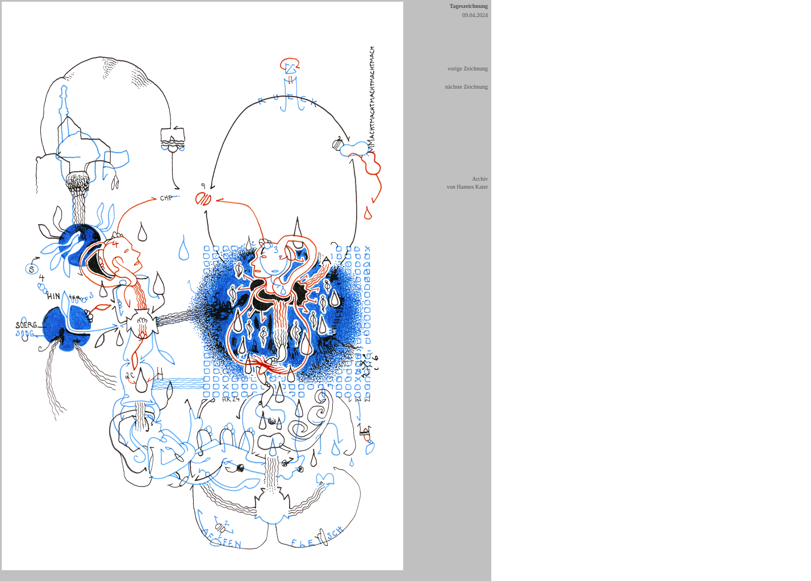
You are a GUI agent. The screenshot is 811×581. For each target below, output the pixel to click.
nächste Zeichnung (466, 87)
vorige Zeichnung (468, 68)
